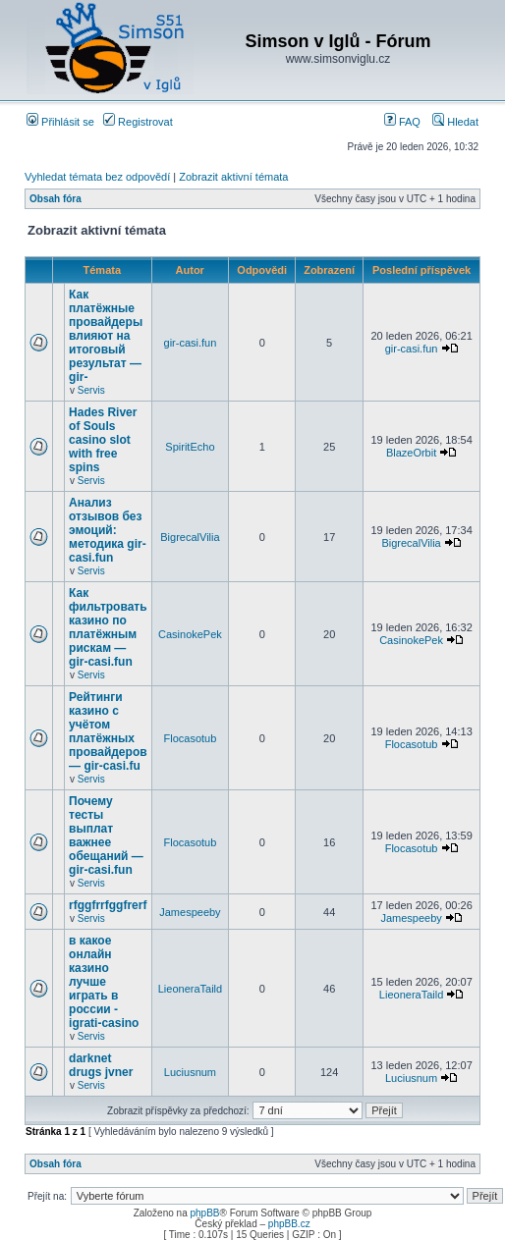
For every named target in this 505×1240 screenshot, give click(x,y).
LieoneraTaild (190, 989)
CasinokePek (190, 634)
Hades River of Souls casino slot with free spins (103, 439)
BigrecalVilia (189, 537)
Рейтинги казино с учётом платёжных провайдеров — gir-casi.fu (108, 731)
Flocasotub (190, 738)
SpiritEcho (189, 447)
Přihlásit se (60, 122)
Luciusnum (190, 1072)
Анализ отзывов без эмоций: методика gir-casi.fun (107, 530)
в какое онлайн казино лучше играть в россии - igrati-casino (104, 982)
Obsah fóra (55, 198)
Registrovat (138, 122)
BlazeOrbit (411, 452)
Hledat (455, 122)
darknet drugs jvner (101, 1065)
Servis (91, 390)
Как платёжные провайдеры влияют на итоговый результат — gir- (105, 336)
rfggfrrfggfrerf (107, 905)
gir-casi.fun (190, 343)
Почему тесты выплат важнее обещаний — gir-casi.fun (106, 835)
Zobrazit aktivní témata (233, 177)
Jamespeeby (189, 912)
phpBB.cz (289, 1223)
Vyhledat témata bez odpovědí (97, 177)
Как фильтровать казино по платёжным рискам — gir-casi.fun (108, 627)
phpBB (204, 1213)
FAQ (402, 122)
